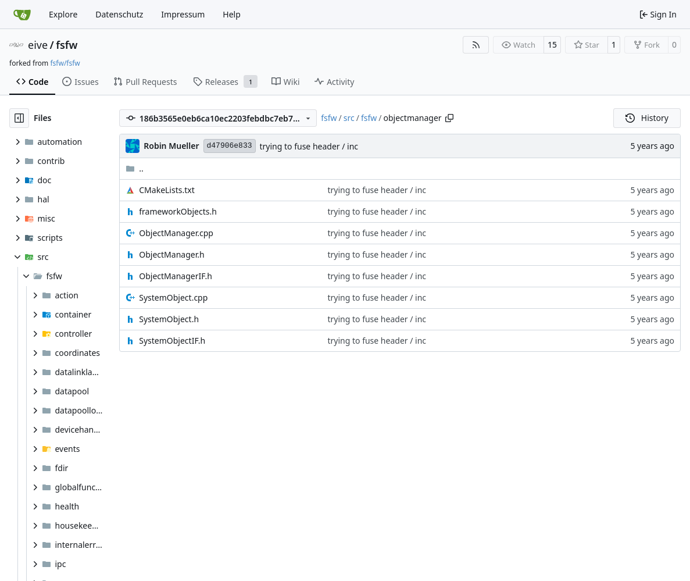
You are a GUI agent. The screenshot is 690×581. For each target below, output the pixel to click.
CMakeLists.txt (166, 189)
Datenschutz (119, 14)
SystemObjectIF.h (172, 340)
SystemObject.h (169, 319)
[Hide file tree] (19, 118)
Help (232, 14)
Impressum (183, 14)
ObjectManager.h (171, 254)
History (646, 117)
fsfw (66, 45)
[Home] (22, 14)
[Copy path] (449, 118)
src (349, 117)
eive (38, 45)
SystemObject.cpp (173, 297)
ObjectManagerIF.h (175, 275)
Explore (63, 14)
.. (135, 168)
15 (552, 44)
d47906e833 (229, 145)
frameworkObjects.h (178, 211)
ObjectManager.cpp (176, 232)
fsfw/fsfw (65, 63)
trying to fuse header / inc (309, 146)
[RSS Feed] (476, 45)
